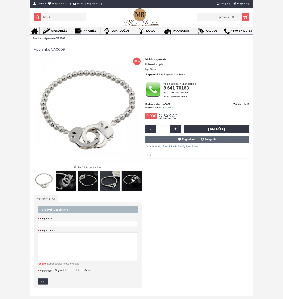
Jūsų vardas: (47, 218)
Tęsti (43, 281)
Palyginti (210, 139)
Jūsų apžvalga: (48, 230)
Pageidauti (189, 139)
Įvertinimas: (46, 270)
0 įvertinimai (169, 146)
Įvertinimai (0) (46, 199)
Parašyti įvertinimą (188, 146)
